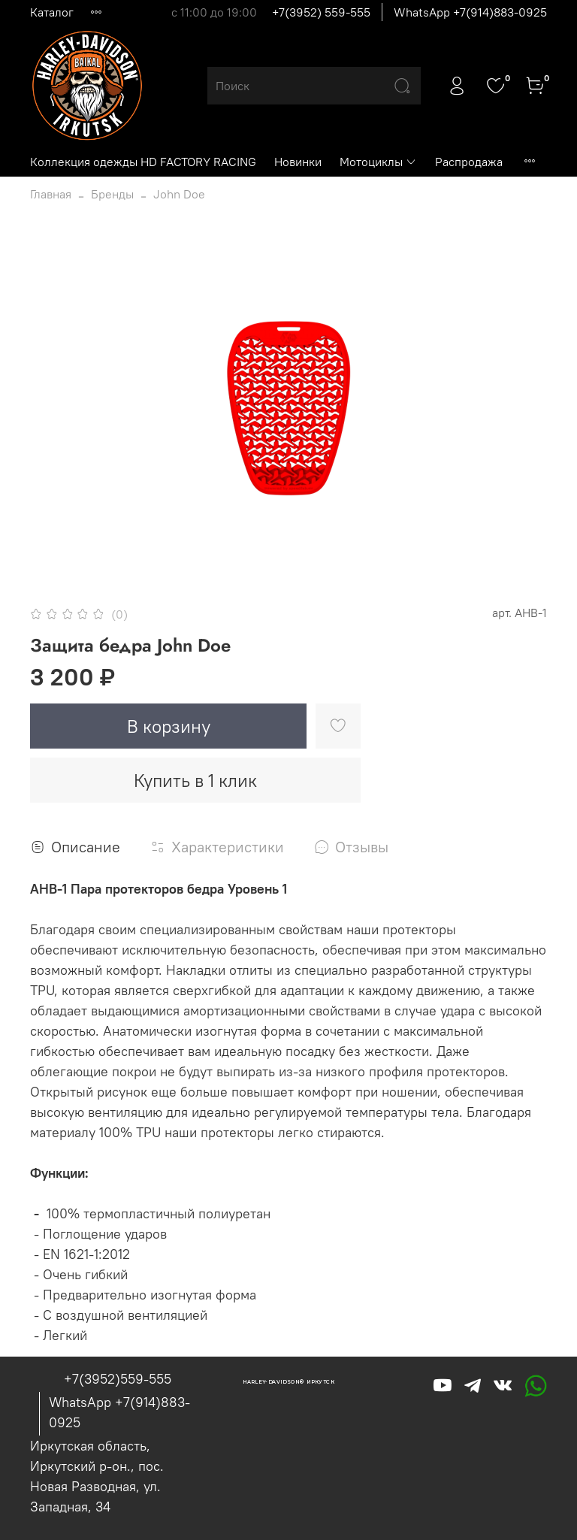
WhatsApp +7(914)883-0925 (470, 12)
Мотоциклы (378, 161)
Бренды (112, 193)
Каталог (52, 12)
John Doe (179, 193)
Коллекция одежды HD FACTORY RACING (143, 161)
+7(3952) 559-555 (321, 12)
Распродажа (469, 161)
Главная (50, 193)
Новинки (298, 161)
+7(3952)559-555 (117, 1378)
